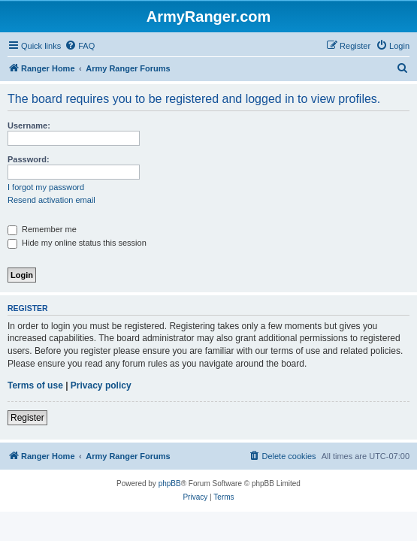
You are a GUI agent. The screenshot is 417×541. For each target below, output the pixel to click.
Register (27, 418)
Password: (29, 159)
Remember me (42, 229)
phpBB (170, 483)
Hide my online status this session (77, 242)
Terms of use (35, 385)
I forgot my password (46, 187)
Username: (29, 125)
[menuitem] (80, 46)
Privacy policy (101, 385)
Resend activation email (51, 199)
